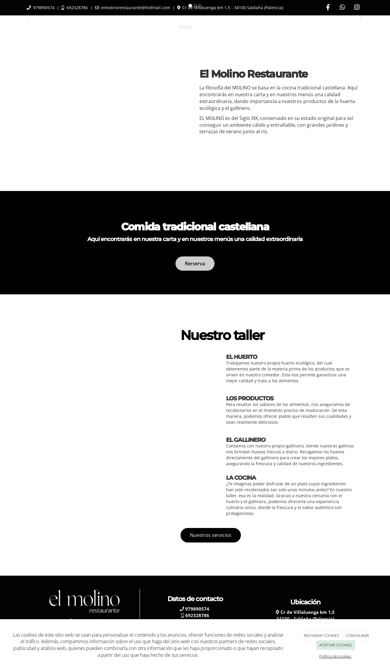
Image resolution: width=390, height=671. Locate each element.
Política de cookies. (335, 656)
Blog (291, 27)
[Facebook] (328, 8)
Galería (315, 27)
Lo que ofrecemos (253, 27)
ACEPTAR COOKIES (335, 645)
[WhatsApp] (342, 8)
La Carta (210, 27)
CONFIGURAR (357, 635)
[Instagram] (357, 8)
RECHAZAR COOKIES (321, 635)
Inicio (184, 27)
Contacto (344, 27)
